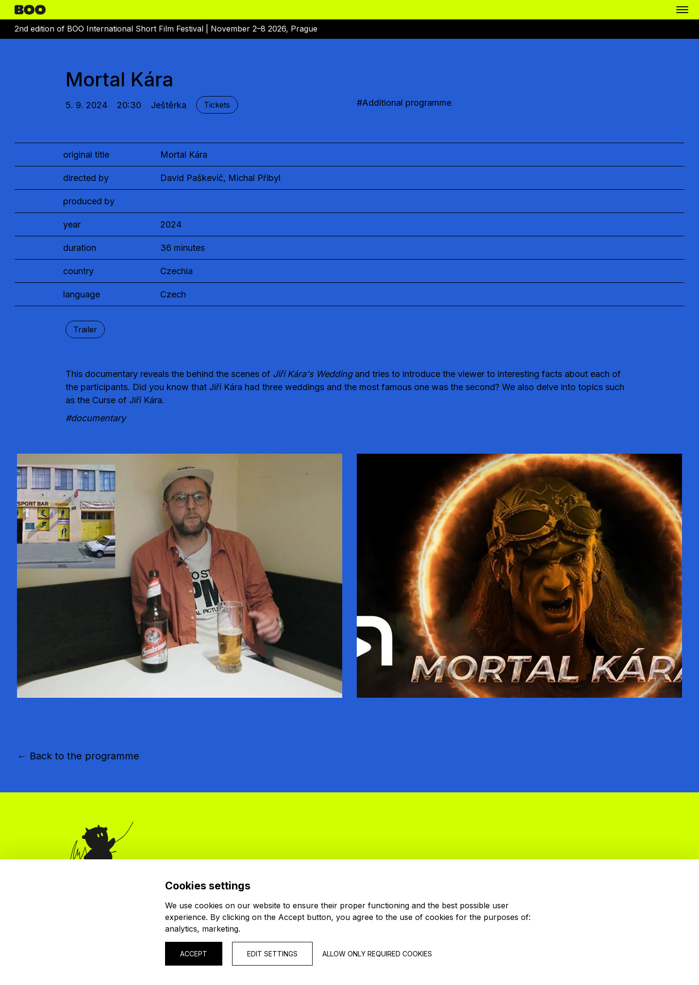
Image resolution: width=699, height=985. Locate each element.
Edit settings (272, 954)
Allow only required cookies (377, 954)
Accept (193, 954)
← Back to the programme (78, 756)
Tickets (217, 105)
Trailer (85, 329)
